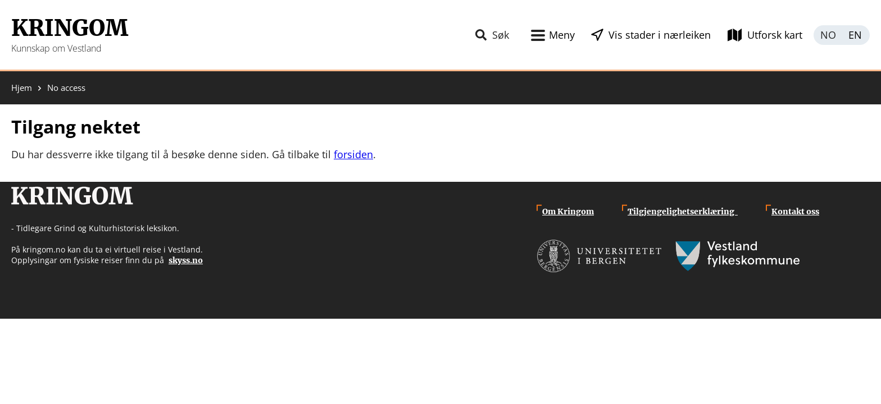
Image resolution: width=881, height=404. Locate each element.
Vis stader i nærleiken (659, 35)
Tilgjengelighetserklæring (683, 211)
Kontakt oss (795, 211)
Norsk (828, 35)
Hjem (21, 88)
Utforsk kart (774, 35)
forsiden (353, 154)
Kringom (69, 28)
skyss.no (186, 260)
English (856, 35)
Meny (562, 35)
